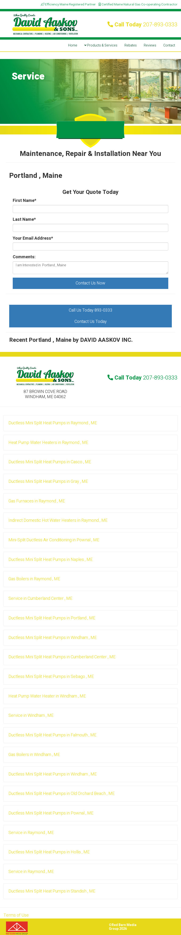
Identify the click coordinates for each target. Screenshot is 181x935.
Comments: (24, 257)
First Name (24, 201)
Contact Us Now (90, 283)
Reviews (150, 45)
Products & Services (100, 45)
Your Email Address (33, 238)
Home (72, 45)
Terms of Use (16, 915)
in (52, 423)
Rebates (130, 45)
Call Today (142, 25)
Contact (169, 45)
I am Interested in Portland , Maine (90, 267)
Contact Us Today (90, 321)
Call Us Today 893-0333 (90, 310)
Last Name (24, 220)
